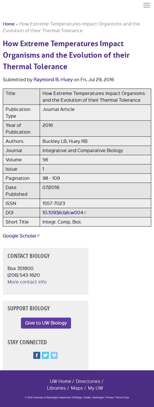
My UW (95, 388)
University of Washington (12, 14)
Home (9, 24)
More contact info (27, 282)
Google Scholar (21, 236)
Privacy (109, 397)
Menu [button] (147, 5)
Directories (88, 381)
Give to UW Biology (46, 323)
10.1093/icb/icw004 (64, 212)
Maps (77, 388)
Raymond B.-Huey (53, 79)
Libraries (56, 388)
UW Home (60, 381)
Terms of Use (122, 397)
